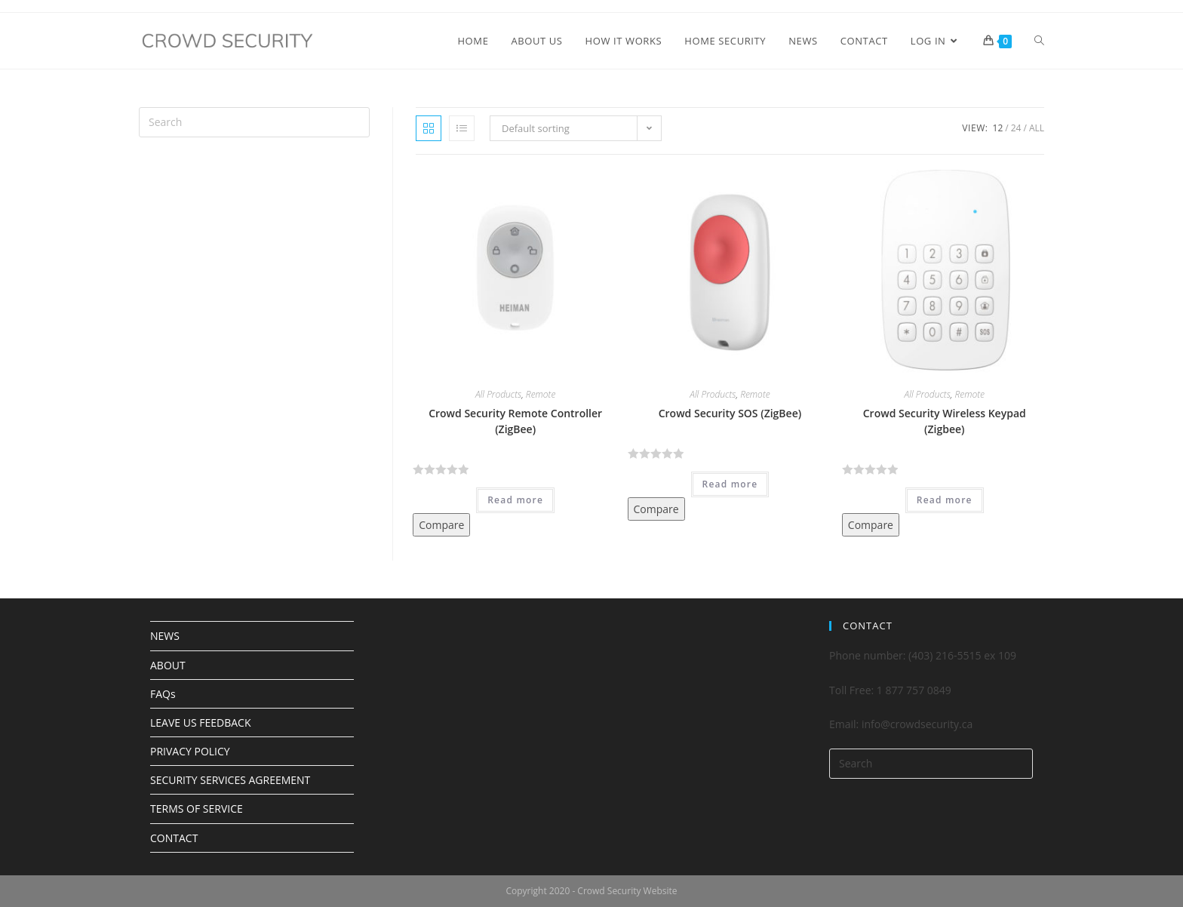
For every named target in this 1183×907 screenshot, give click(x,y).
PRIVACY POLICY (190, 751)
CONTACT (174, 838)
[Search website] (1039, 41)
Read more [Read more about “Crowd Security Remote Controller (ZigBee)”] (515, 499)
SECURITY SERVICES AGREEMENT (230, 780)
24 (1016, 127)
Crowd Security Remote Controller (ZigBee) (515, 421)
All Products (498, 394)
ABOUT (168, 665)
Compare (441, 525)
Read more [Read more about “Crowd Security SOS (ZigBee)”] (730, 484)
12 (998, 127)
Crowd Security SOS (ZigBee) (730, 413)
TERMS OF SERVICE (196, 808)
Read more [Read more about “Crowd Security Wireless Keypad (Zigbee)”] (945, 499)
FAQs (163, 694)
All (1036, 127)
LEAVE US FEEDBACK (200, 722)
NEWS (165, 636)
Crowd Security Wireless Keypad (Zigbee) (944, 421)
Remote (541, 394)
